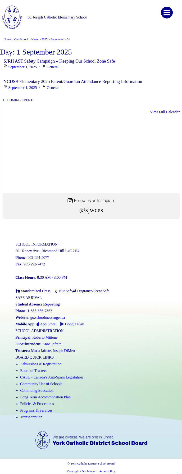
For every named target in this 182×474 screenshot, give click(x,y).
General (53, 67)
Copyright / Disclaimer (81, 471)
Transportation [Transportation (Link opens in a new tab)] (31, 417)
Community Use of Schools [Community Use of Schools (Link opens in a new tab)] (41, 384)
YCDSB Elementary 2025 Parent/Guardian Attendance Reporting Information (73, 81)
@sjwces (91, 210)
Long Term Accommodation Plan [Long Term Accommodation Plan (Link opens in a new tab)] (45, 397)
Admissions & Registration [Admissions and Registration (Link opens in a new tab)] (40, 364)
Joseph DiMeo (64, 351)
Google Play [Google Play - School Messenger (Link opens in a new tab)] (72, 324)
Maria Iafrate (41, 351)
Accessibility (107, 471)
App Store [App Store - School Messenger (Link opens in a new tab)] (45, 324)
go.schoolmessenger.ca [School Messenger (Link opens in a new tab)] (47, 317)
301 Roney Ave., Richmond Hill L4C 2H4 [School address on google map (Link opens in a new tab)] (47, 251)
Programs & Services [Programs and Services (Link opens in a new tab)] (36, 410)
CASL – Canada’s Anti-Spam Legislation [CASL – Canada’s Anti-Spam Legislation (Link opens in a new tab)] (51, 377)
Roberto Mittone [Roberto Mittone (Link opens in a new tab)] (45, 337)
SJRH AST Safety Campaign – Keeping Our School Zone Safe (59, 61)
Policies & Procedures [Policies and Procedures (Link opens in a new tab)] (37, 404)
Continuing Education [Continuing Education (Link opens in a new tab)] (37, 390)
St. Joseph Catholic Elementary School (57, 17)
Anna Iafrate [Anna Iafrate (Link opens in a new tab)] (51, 344)
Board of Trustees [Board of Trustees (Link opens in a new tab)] (33, 371)
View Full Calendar (165, 112)
